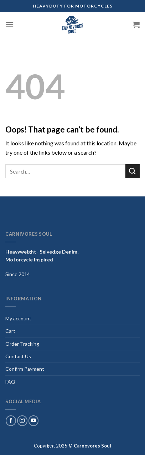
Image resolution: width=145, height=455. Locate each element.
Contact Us (18, 356)
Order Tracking (22, 344)
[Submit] (132, 171)
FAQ (10, 382)
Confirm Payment (24, 369)
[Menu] (9, 24)
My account (18, 318)
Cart (10, 331)
